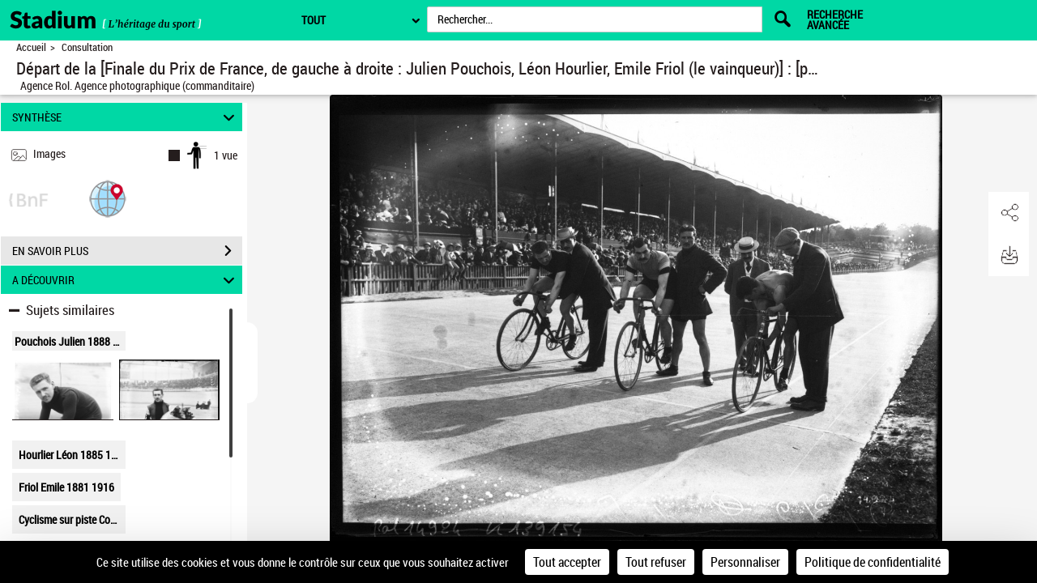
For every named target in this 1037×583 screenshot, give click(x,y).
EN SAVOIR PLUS (127, 251)
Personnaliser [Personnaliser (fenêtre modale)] (745, 562)
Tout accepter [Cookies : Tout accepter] (567, 562)
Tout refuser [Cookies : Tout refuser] (655, 562)
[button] (107, 198)
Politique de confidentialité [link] (872, 562)
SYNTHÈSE (126, 117)
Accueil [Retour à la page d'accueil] (31, 47)
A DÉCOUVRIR (126, 280)
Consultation (87, 47)
